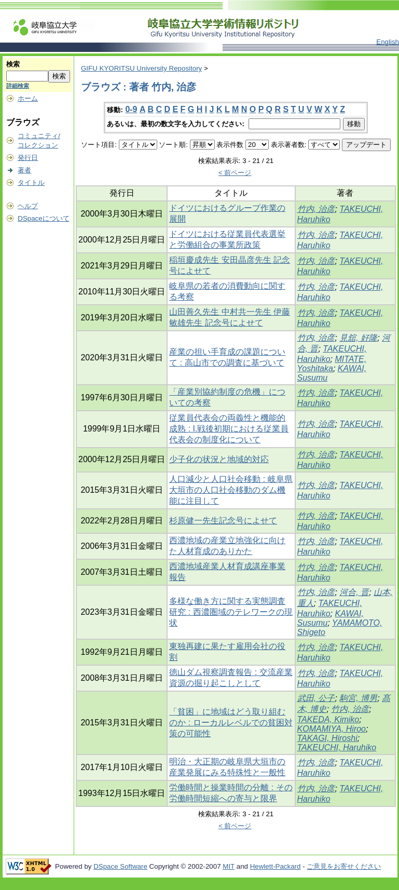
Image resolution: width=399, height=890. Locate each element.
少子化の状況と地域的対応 (219, 459)
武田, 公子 (316, 698)
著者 (24, 170)
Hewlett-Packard (275, 866)
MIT (229, 866)
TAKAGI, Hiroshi (327, 738)
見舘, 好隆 (358, 337)
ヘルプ (28, 206)
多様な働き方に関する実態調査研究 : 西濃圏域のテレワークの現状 (230, 612)
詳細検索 (17, 86)
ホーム (28, 98)
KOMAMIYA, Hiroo (331, 728)
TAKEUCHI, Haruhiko (337, 747)
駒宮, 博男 (358, 698)
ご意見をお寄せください (344, 866)
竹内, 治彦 (316, 209)
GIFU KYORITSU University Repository (141, 68)
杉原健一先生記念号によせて (223, 520)
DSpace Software (120, 866)
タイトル (31, 182)
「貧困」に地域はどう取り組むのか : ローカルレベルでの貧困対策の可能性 (230, 722)
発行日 (28, 157)
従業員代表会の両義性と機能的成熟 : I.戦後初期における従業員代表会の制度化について (228, 428)
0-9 (131, 109)
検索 (13, 64)
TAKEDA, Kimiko (328, 719)
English (387, 42)
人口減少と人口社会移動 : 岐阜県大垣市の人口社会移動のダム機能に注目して (230, 490)
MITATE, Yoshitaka (332, 364)
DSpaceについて (43, 218)
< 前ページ (235, 173)
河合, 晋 (354, 592)
